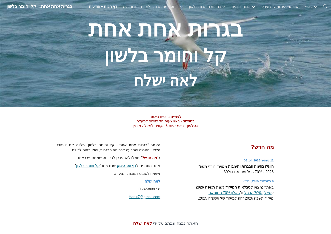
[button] (325, 6)
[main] (165, 53)
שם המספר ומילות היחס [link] (279, 6)
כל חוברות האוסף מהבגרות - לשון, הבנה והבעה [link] (150, 6)
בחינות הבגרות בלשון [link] (205, 6)
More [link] (308, 6)
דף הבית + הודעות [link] (103, 6)
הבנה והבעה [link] (241, 6)
